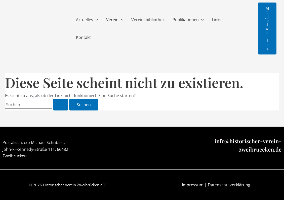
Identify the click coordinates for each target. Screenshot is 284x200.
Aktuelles (87, 19)
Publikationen (188, 19)
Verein (115, 19)
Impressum (193, 185)
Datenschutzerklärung (229, 185)
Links (216, 19)
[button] (267, 28)
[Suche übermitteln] (60, 104)
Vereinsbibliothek (148, 19)
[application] (95, 19)
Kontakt (83, 37)
